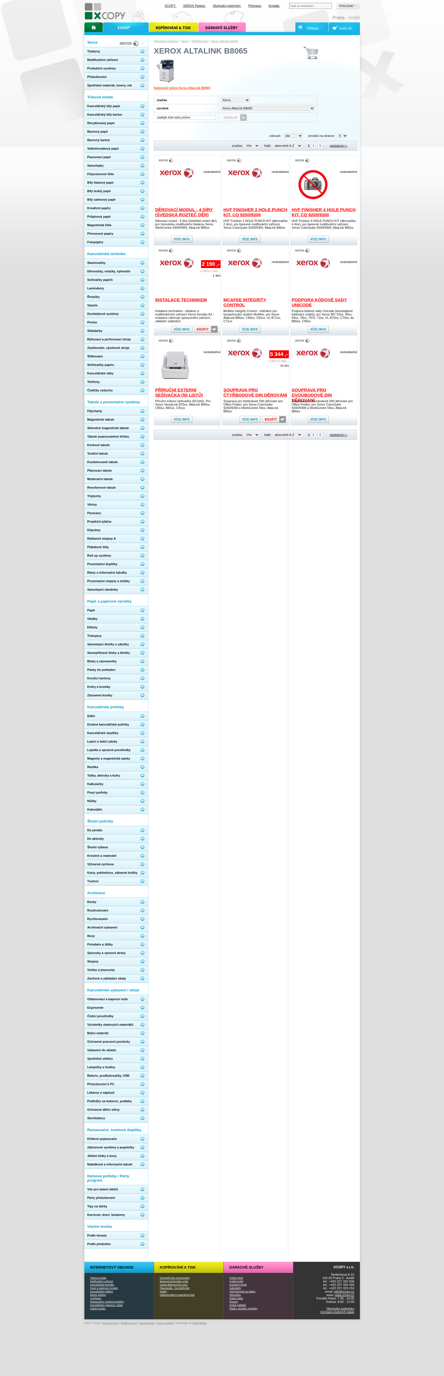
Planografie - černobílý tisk (174, 1288)
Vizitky (163, 1291)
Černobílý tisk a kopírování (174, 1278)
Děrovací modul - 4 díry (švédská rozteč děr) (184, 212)
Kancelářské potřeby (101, 1291)
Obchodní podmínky (340, 1308)
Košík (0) (345, 28)
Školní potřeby (98, 1295)
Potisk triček (236, 1278)
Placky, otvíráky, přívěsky (243, 1308)
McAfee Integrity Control (244, 302)
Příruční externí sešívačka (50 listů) (179, 392)
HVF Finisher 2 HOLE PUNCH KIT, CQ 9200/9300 (255, 212)
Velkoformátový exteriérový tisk (177, 1295)
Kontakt (274, 5)
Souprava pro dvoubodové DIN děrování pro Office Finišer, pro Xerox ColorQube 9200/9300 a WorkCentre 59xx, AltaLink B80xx (322, 406)
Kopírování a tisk (178, 1267)
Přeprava (255, 5)
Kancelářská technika (102, 1284)
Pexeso (233, 1301)
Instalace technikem (181, 299)
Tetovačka (235, 1295)
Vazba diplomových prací (174, 1284)
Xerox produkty (165, 1323)
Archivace (95, 1298)
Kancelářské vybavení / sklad (106, 1305)
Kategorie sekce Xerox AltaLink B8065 (182, 88)
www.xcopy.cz (344, 1295)
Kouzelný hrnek (238, 1284)
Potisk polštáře (237, 1305)
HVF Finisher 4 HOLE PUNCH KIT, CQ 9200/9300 (324, 212)
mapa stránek (147, 1323)
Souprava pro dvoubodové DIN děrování (312, 394)
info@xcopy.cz (344, 1291)
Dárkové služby (246, 1267)
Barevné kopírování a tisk (174, 1281)
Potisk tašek (236, 1298)
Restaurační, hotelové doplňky (107, 1301)
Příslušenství (200, 41)
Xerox (184, 41)
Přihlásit (312, 28)
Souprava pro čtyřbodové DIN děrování (255, 392)
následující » (338, 145)
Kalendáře (235, 1288)
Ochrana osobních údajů (337, 1312)
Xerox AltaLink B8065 (224, 41)
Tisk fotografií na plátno (242, 1291)
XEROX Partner (194, 5)
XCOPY (170, 5)
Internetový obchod (166, 41)
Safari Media (199, 1323)
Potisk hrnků (236, 1281)
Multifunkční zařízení (101, 1281)
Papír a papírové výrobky (104, 1288)
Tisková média (98, 1278)
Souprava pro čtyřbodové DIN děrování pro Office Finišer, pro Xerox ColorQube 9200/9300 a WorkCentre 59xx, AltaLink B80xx (253, 406)
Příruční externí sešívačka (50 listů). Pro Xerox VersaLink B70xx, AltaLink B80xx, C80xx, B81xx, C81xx (183, 404)
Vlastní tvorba (97, 1308)
